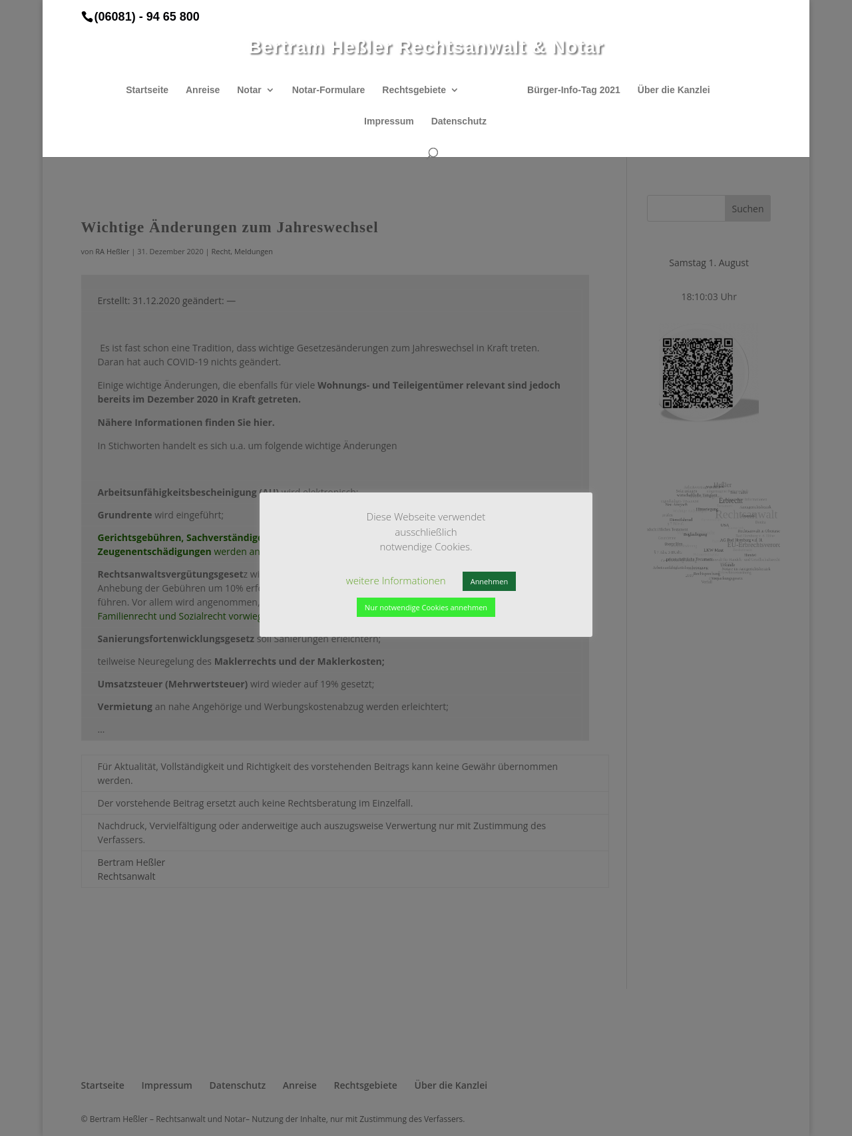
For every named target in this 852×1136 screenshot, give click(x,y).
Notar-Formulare (333, 90)
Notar (254, 90)
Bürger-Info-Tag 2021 (569, 90)
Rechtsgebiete (419, 90)
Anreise (207, 90)
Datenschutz (459, 121)
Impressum (389, 121)
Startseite (151, 90)
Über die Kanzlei (669, 90)
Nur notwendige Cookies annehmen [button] (426, 607)
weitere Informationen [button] (396, 580)
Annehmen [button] (489, 581)
